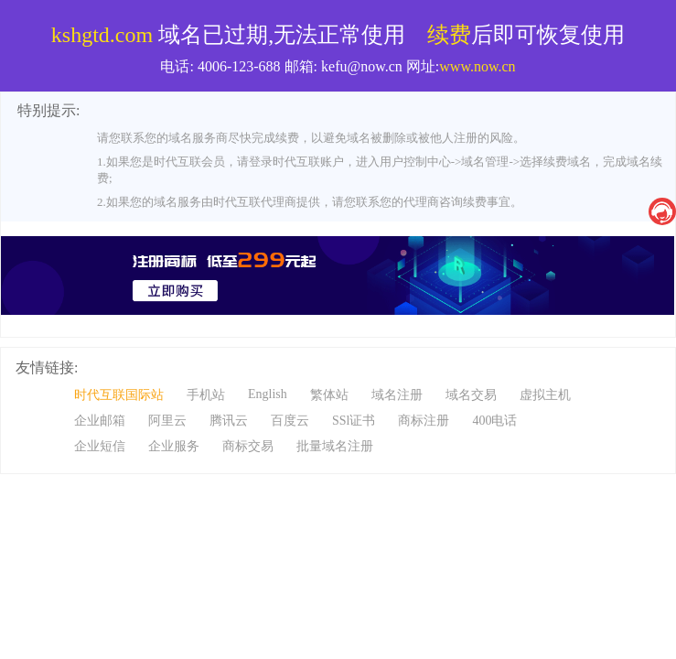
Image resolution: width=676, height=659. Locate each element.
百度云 (290, 420)
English (267, 394)
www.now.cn (477, 66)
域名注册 (397, 395)
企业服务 (173, 446)
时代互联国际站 (119, 395)
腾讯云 (228, 420)
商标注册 (423, 420)
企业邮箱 (99, 420)
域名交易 (471, 395)
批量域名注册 (334, 446)
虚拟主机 (545, 395)
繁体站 (329, 395)
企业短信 (99, 446)
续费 (449, 35)
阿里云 (167, 420)
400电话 (494, 420)
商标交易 (248, 446)
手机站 (206, 395)
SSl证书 (353, 420)
